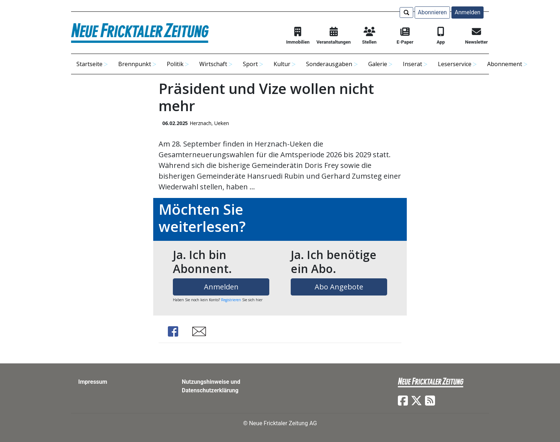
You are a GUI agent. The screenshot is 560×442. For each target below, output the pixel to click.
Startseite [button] (89, 64)
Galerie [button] (377, 64)
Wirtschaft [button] (213, 64)
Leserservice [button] (454, 64)
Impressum (92, 381)
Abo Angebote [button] (339, 287)
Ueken (221, 123)
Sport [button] (250, 64)
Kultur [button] (282, 64)
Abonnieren (432, 12)
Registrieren (231, 299)
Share (173, 331)
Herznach (200, 123)
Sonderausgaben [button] (329, 64)
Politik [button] (175, 64)
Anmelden (467, 12)
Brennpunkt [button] (134, 64)
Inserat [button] (412, 64)
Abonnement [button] (504, 64)
